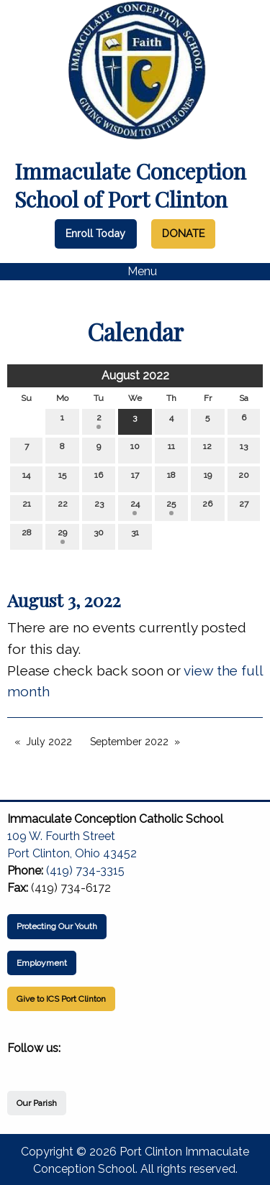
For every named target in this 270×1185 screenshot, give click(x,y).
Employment (42, 963)
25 (171, 507)
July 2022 (49, 741)
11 (171, 449)
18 (171, 478)
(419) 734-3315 (85, 870)
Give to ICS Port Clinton (61, 999)
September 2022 (129, 741)
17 (135, 478)
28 (27, 535)
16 (98, 478)
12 (207, 449)
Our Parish (37, 1103)
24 (135, 507)
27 (243, 507)
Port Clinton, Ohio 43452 (72, 853)
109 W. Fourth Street (61, 836)
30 (99, 535)
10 (135, 449)
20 (243, 478)
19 (208, 478)
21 (26, 507)
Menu (135, 271)
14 (26, 478)
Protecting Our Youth (57, 926)
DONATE (183, 233)
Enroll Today (95, 233)
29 (62, 535)
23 (99, 507)
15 (62, 478)
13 (244, 449)
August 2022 (135, 375)
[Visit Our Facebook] (18, 1065)
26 (207, 507)
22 (63, 507)
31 (135, 535)
